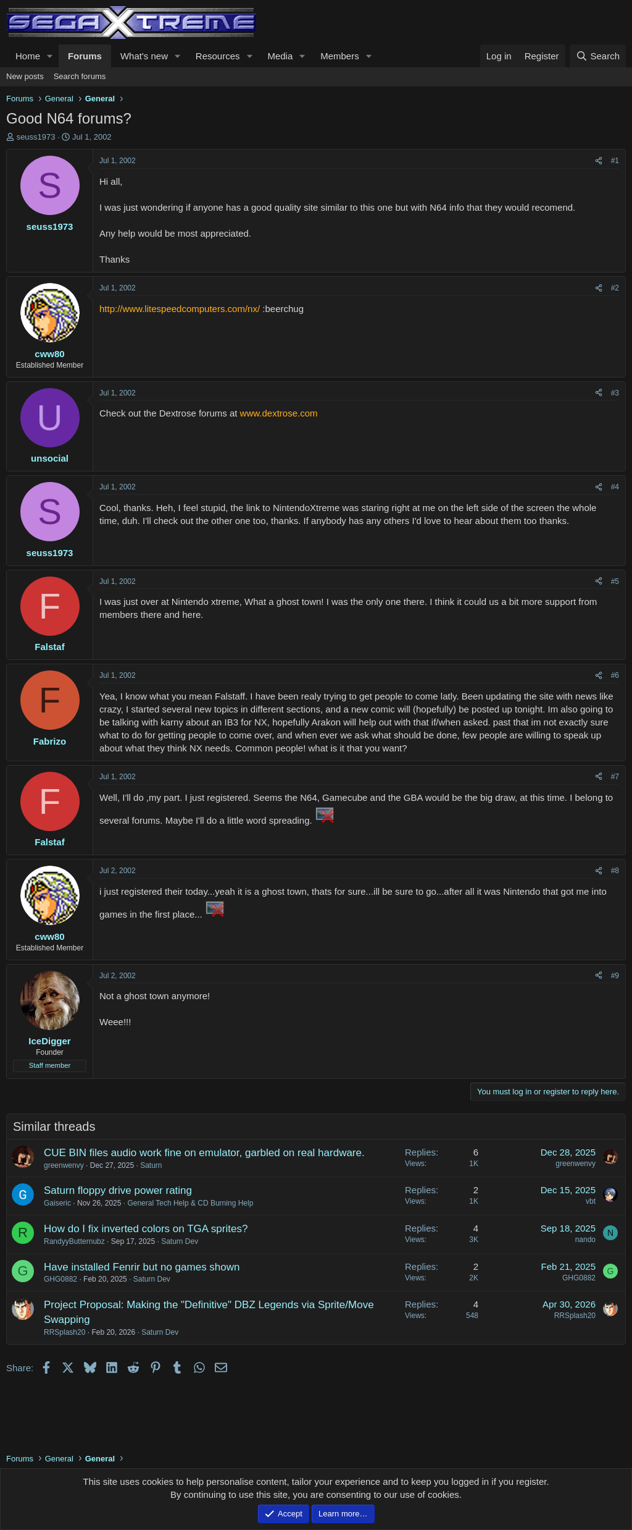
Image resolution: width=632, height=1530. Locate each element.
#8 (615, 870)
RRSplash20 (64, 1332)
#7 (615, 776)
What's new (144, 56)
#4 (615, 487)
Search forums (80, 76)
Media (280, 56)
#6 (615, 675)
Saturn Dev (179, 1241)
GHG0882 (60, 1279)
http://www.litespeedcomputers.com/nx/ (179, 308)
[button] (50, 55)
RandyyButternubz (74, 1241)
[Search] (598, 55)
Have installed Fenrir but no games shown (142, 1267)
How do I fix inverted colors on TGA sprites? (145, 1229)
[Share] (599, 161)
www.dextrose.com (279, 413)
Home (27, 56)
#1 (615, 160)
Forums (85, 56)
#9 (615, 975)
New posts (25, 76)
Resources (218, 56)
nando (585, 1239)
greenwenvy (64, 1165)
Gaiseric (57, 1203)
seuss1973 (36, 137)
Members (339, 56)
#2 (615, 288)
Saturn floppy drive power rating (118, 1190)
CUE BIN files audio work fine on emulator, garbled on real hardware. (204, 1153)
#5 (615, 581)
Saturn (151, 1165)
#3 (615, 393)
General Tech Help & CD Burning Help (190, 1203)
